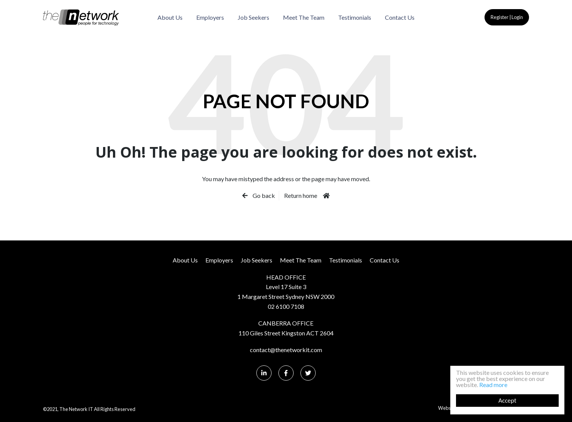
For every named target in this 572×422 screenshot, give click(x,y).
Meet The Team (303, 17)
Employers (210, 17)
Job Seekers (253, 17)
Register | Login (507, 17)
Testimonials (354, 17)
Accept (507, 401)
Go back (263, 195)
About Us (170, 17)
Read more (493, 384)
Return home (300, 195)
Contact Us (400, 17)
